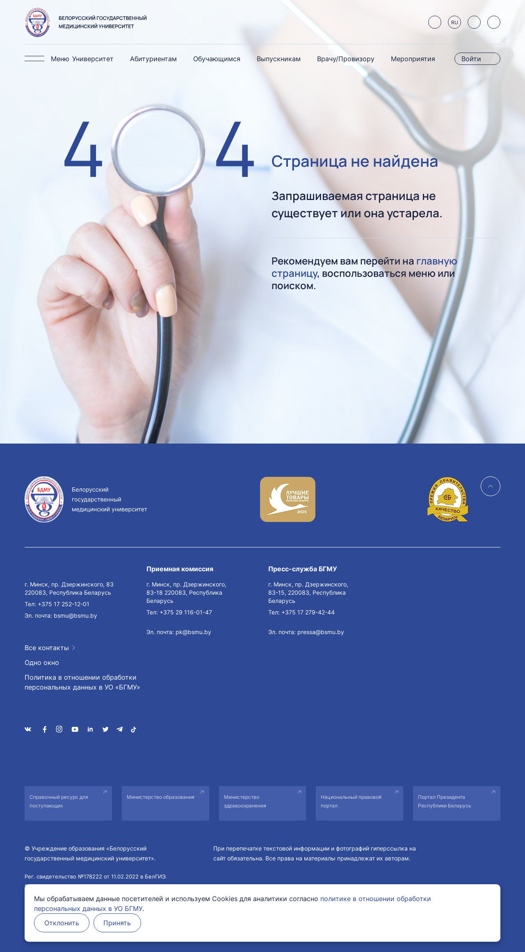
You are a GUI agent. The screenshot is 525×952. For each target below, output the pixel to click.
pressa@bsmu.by (320, 631)
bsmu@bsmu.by (75, 615)
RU (454, 22)
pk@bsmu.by (193, 631)
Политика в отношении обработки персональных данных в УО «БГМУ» (82, 682)
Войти (471, 59)
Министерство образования (160, 797)
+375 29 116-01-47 (186, 612)
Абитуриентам (153, 59)
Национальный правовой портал (351, 801)
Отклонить (61, 923)
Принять (117, 923)
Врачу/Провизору (345, 59)
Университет (93, 59)
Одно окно (42, 662)
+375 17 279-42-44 (308, 612)
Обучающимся (216, 59)
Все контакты (47, 648)
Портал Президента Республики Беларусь (444, 801)
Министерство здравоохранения (245, 801)
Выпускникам (279, 59)
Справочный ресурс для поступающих (59, 801)
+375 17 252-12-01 (63, 603)
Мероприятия (413, 59)
